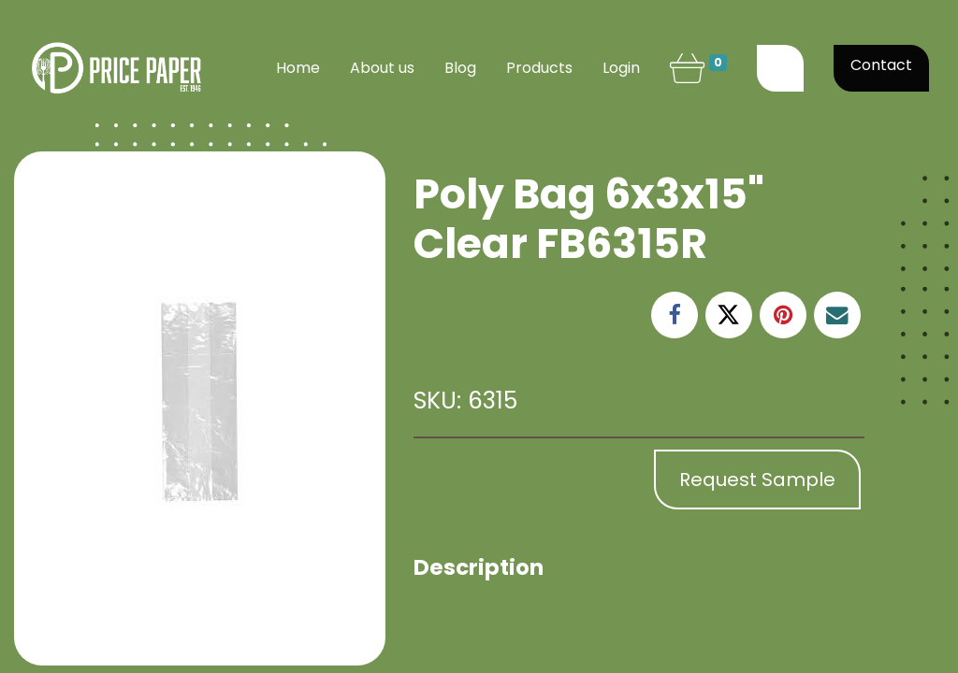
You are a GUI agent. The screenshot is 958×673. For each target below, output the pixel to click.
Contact (881, 65)
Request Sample (757, 479)
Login (621, 68)
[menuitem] (298, 68)
